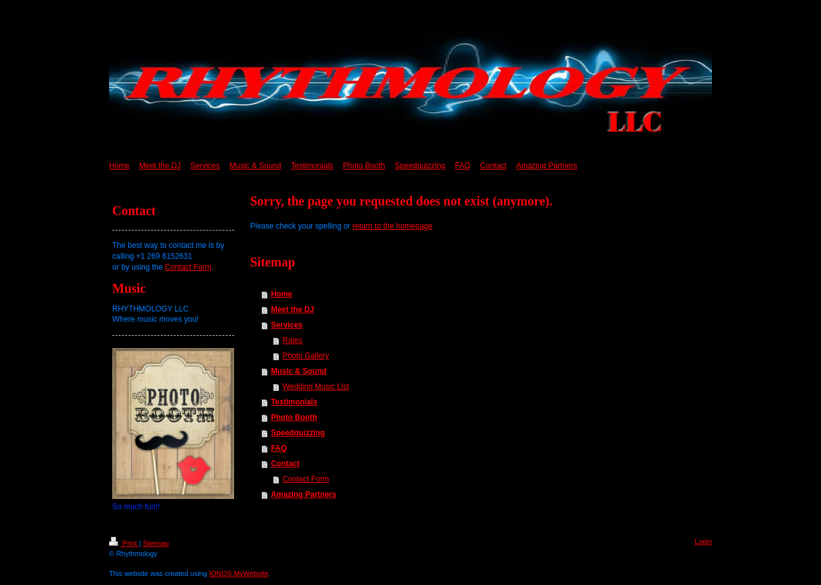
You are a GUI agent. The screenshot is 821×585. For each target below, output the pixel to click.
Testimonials (294, 401)
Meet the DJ (292, 309)
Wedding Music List (315, 386)
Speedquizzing (298, 432)
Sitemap (156, 543)
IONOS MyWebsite (239, 573)
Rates (292, 340)
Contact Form (305, 479)
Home (281, 294)
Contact (285, 463)
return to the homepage (392, 226)
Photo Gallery (305, 355)
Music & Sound (298, 371)
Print (124, 543)
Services (286, 324)
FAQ (279, 448)
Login (703, 541)
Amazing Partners (303, 494)
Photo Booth (294, 417)
